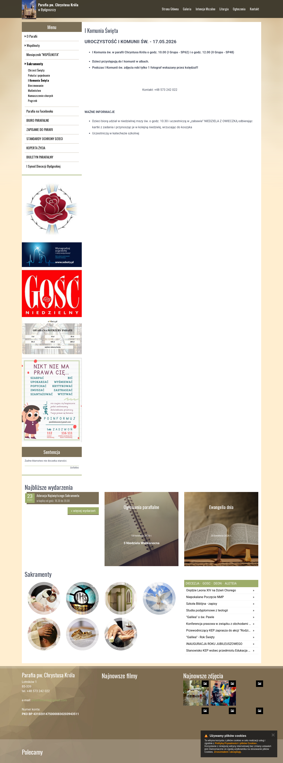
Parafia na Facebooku (39, 111)
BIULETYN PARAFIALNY (39, 157)
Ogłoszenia (239, 7)
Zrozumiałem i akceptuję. (227, 752)
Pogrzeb (32, 100)
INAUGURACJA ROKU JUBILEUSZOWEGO (214, 644)
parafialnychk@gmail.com (49, 700)
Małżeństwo (34, 90)
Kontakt (254, 7)
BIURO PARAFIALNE (37, 120)
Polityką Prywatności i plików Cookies (236, 743)
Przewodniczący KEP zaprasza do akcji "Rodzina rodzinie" (218, 630)
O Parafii (31, 36)
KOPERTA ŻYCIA (35, 147)
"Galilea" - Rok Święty (200, 637)
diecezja (192, 583)
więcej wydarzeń (83, 511)
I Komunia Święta (38, 80)
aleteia (230, 583)
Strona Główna (170, 7)
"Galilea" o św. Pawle (200, 617)
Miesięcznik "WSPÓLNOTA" (42, 54)
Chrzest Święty (36, 70)
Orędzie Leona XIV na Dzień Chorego (211, 590)
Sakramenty (34, 63)
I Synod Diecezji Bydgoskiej (43, 166)
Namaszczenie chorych (40, 95)
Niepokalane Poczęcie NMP (205, 597)
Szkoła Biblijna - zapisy (201, 604)
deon (217, 583)
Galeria (187, 7)
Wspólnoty (33, 45)
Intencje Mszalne (205, 7)
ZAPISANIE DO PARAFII (39, 129)
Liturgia (224, 7)
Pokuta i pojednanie (39, 75)
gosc (206, 583)
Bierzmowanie (35, 85)
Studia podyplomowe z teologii (207, 610)
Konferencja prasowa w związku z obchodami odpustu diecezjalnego (218, 624)
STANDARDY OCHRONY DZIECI (44, 138)
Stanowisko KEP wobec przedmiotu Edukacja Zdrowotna (218, 650)
